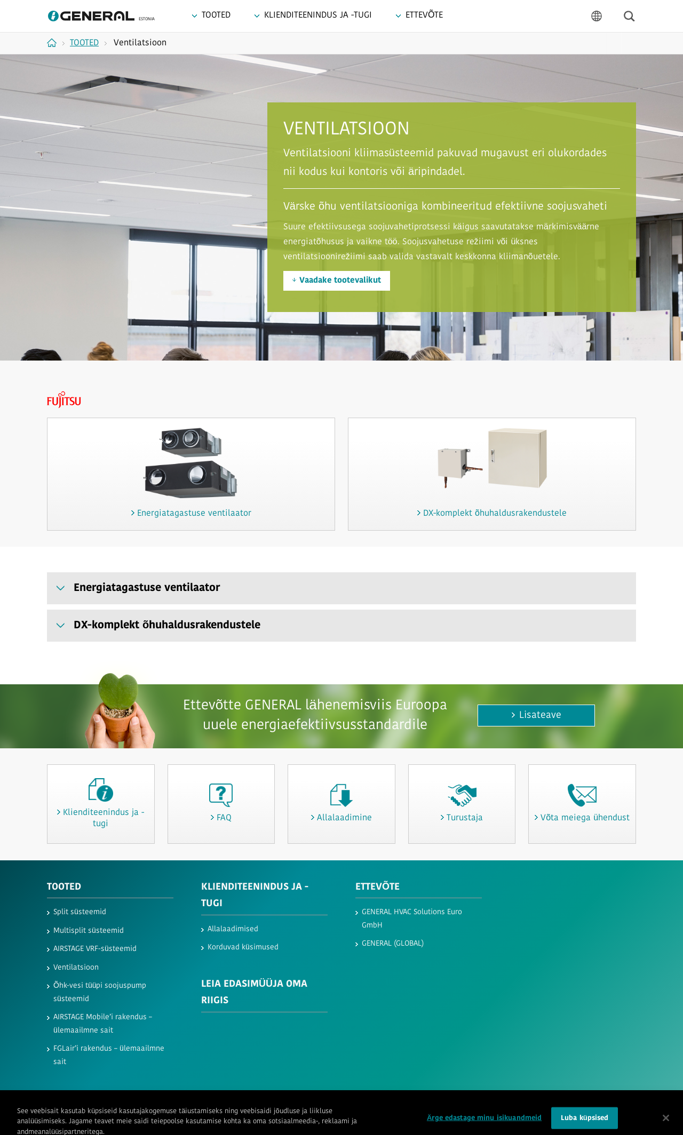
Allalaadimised (233, 929)
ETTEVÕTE (377, 887)
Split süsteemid (79, 912)
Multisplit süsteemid (88, 931)
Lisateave (540, 715)
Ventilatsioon (76, 968)
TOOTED (64, 887)
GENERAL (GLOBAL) (393, 944)
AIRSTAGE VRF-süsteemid (95, 949)
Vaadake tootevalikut (340, 281)
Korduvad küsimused (243, 948)
